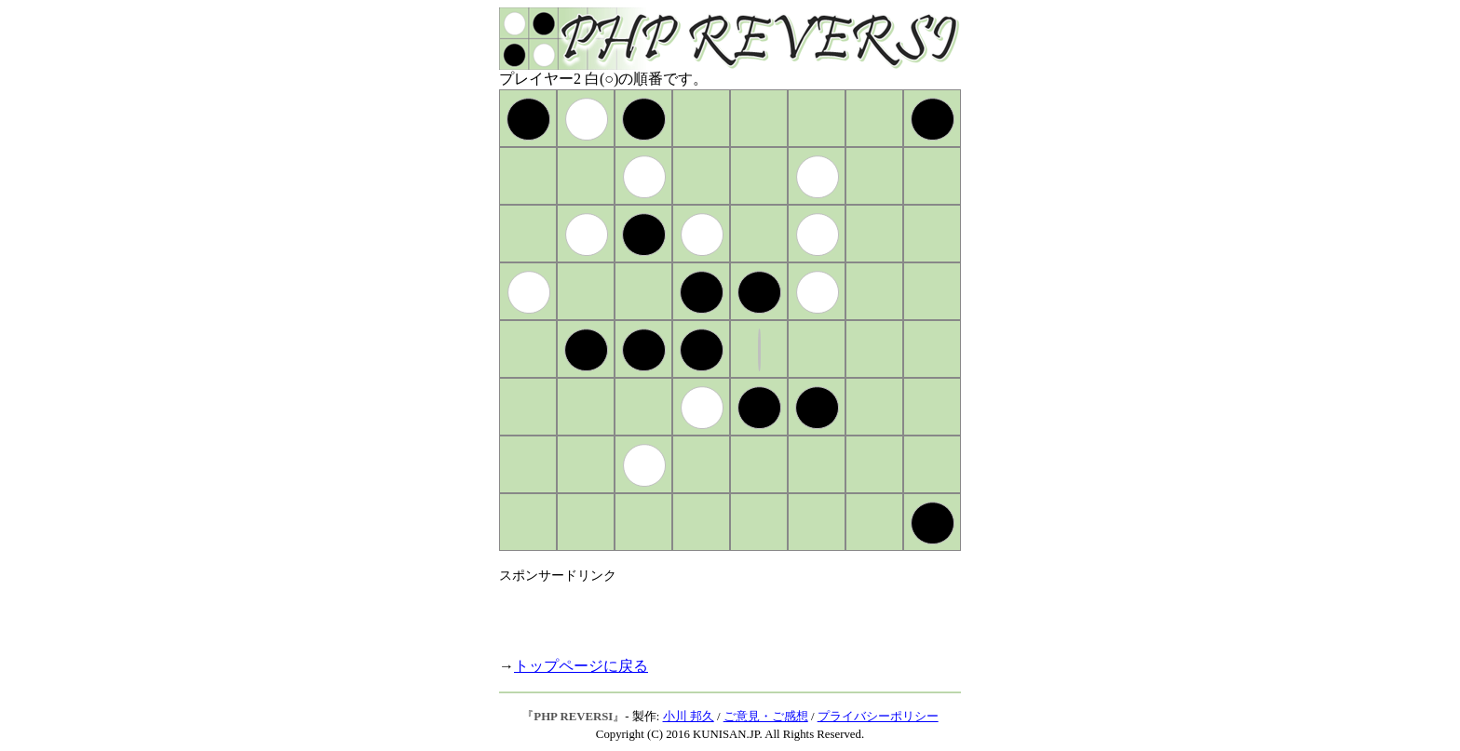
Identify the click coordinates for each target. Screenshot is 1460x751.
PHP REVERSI (573, 716)
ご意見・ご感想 (765, 716)
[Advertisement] (717, 612)
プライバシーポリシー (878, 716)
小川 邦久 (688, 716)
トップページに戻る (581, 666)
